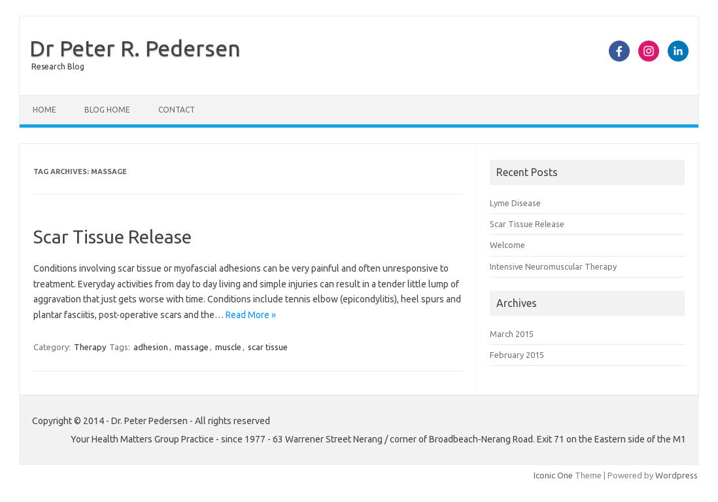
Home (44, 109)
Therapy (90, 346)
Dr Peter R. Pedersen (135, 47)
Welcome (507, 244)
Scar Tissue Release (112, 236)
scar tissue (268, 346)
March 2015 (512, 333)
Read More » (251, 315)
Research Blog (57, 66)
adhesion (150, 346)
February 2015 (517, 354)
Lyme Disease (515, 202)
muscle (228, 346)
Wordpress (676, 475)
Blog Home (107, 109)
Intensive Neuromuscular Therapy (553, 266)
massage (192, 346)
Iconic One (553, 475)
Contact (176, 109)
